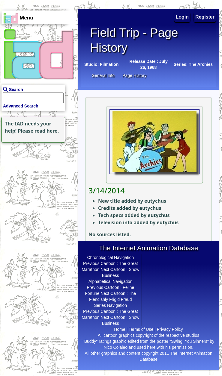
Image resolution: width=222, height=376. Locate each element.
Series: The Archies (193, 64)
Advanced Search (20, 106)
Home (119, 329)
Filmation (109, 64)
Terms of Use (141, 329)
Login (182, 16)
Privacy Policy (170, 329)
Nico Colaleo (116, 347)
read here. (46, 131)
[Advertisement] (37, 181)
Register (204, 16)
